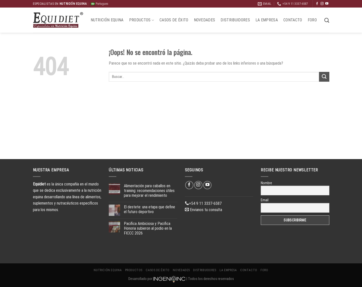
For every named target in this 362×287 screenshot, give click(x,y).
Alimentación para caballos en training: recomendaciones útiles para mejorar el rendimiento (149, 190)
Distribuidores (235, 20)
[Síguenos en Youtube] (326, 4)
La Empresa (266, 20)
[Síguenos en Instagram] (322, 4)
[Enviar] (324, 77)
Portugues (99, 4)
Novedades (204, 20)
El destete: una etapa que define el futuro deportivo (149, 209)
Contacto (292, 20)
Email (265, 200)
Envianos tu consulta (203, 209)
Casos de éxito (174, 20)
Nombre (266, 183)
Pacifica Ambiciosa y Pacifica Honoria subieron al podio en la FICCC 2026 (148, 228)
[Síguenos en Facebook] (317, 4)
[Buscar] (326, 20)
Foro (312, 20)
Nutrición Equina (107, 20)
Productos (141, 20)
